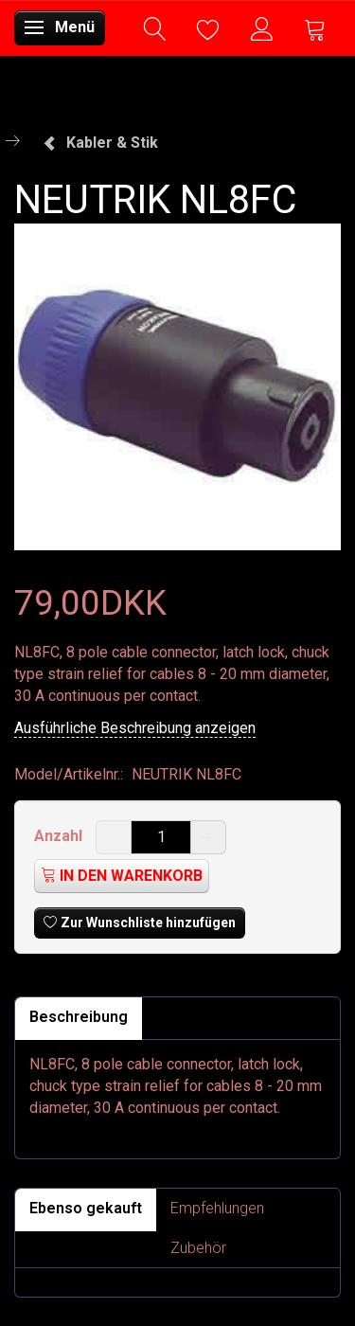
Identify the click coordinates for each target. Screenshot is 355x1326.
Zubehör (198, 1248)
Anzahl (60, 836)
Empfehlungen (217, 1208)
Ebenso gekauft (85, 1208)
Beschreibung (78, 1017)
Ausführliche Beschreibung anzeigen (135, 728)
